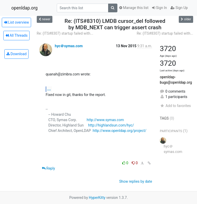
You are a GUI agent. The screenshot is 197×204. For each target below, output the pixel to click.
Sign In (159, 8)
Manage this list (133, 8)
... (49, 88)
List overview (16, 22)
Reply (48, 168)
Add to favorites (175, 106)
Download (16, 54)
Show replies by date (135, 181)
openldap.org (24, 8)
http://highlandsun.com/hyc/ (111, 125)
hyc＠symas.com (69, 46)
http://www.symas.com (105, 120)
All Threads (16, 35)
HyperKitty (97, 198)
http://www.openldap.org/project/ (119, 131)
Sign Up (179, 8)
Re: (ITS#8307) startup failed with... (65, 33)
